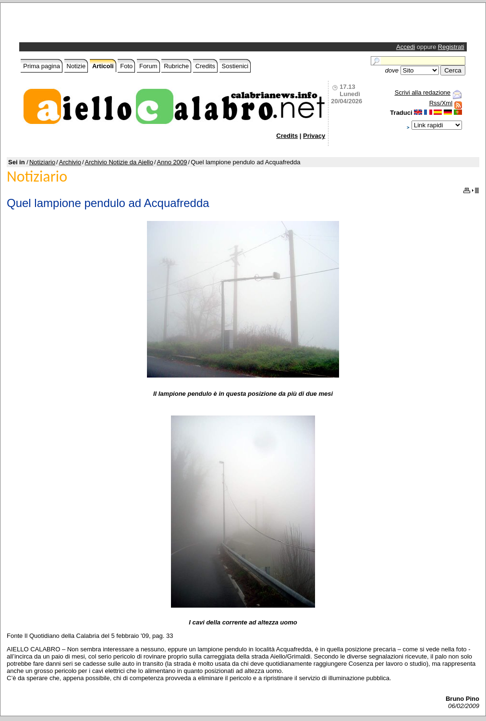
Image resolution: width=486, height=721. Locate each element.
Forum (148, 66)
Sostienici (235, 66)
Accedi (405, 46)
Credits (205, 66)
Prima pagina (41, 66)
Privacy (314, 135)
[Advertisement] (133, 25)
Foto (126, 66)
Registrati (451, 46)
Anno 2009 (172, 162)
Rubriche (176, 66)
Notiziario (42, 162)
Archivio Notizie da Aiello (119, 162)
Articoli (103, 66)
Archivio (70, 162)
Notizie (76, 66)
